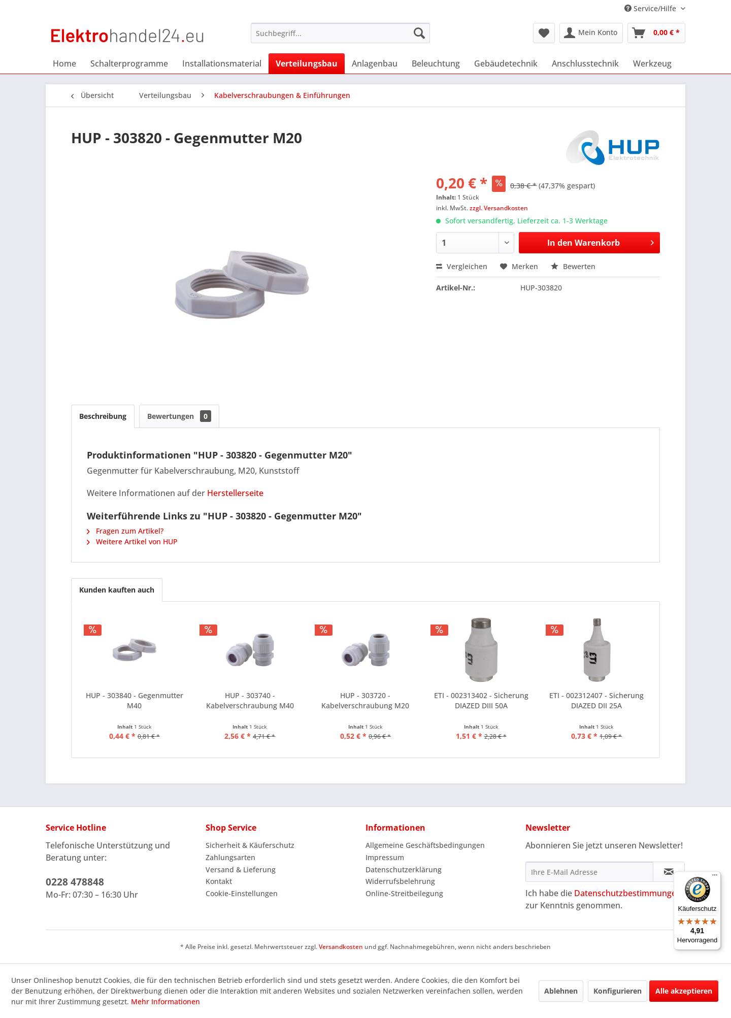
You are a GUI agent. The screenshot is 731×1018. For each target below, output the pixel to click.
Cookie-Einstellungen (242, 893)
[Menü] (715, 877)
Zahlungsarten (230, 857)
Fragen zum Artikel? (125, 531)
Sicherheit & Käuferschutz (250, 845)
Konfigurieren (617, 991)
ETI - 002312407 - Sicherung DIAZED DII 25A (596, 700)
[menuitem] (340, 33)
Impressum (385, 857)
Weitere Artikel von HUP (132, 541)
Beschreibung (102, 416)
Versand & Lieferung (241, 869)
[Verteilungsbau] (307, 63)
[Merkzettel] (544, 33)
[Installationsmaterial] (222, 63)
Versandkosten (341, 946)
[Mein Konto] (591, 33)
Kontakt (219, 881)
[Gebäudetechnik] (506, 63)
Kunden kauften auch (116, 590)
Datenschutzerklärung (404, 869)
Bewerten (573, 266)
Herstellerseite (235, 493)
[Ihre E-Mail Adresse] (589, 872)
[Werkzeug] (652, 63)
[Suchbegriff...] (340, 33)
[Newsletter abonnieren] (669, 872)
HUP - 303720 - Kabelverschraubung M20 (365, 700)
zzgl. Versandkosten (499, 208)
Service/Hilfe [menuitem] (651, 8)
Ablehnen (561, 991)
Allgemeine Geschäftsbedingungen (425, 845)
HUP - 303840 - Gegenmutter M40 (134, 700)
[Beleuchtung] (436, 63)
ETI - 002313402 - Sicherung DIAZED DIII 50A (481, 700)
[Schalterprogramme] (129, 63)
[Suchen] (419, 33)
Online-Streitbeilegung (404, 893)
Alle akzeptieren (683, 991)
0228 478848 (75, 882)
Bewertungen (179, 416)
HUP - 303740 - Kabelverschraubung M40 (250, 700)
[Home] (64, 63)
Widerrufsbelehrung (400, 881)
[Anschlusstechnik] (585, 63)
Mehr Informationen (165, 1001)
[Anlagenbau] (375, 63)
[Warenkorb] (656, 33)
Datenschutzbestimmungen (627, 893)
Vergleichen (461, 266)
